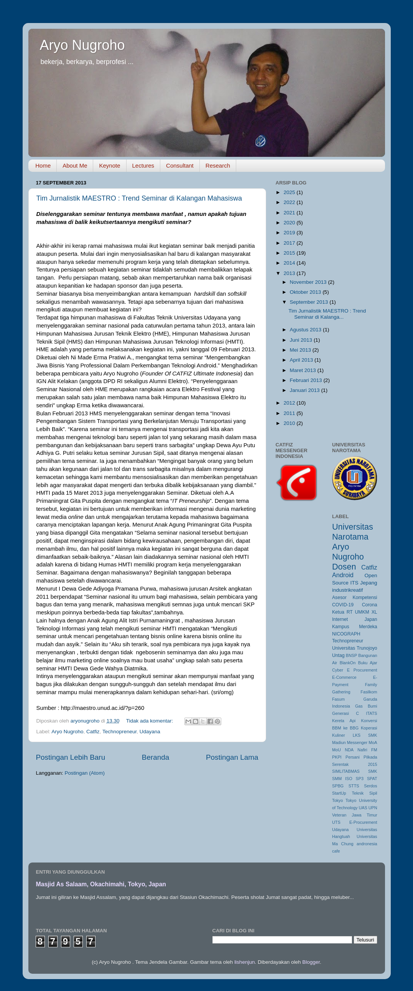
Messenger (357, 742)
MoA (373, 742)
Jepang (368, 583)
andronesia (367, 843)
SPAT (372, 778)
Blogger (311, 962)
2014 (289, 263)
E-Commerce (344, 677)
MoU (336, 749)
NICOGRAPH (346, 634)
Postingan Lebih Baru (70, 757)
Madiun (339, 742)
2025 (289, 192)
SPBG (338, 786)
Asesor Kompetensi (354, 597)
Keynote (109, 165)
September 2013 (310, 302)
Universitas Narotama (352, 532)
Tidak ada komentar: (150, 721)
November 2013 (309, 282)
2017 (289, 243)
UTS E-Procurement (354, 822)
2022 (289, 202)
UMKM (362, 612)
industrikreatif (347, 590)
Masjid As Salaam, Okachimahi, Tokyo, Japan (101, 884)
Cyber (337, 670)
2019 (289, 232)
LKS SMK (365, 735)
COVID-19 (343, 604)
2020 (289, 223)
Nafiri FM (367, 749)
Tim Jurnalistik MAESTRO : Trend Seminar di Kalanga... (327, 314)
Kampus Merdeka (354, 626)
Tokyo (337, 800)
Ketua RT (342, 612)
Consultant (180, 165)
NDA (349, 749)
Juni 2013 (302, 340)
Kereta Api (343, 720)
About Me (75, 165)
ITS (354, 583)
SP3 (360, 778)
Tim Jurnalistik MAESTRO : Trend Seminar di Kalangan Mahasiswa (139, 198)
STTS (354, 786)
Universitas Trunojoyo (354, 648)
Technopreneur (119, 731)
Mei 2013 (301, 350)
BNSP (351, 655)
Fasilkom (368, 692)
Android (343, 574)
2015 (289, 253)
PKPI (337, 757)
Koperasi (369, 728)
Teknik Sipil (364, 793)
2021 (289, 213)
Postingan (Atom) (85, 773)
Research (218, 165)
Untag (338, 655)
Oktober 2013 (306, 292)
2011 (289, 413)
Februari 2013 (307, 380)
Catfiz (93, 731)
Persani (353, 757)
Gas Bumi (366, 706)
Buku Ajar (367, 662)
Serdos (370, 786)
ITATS (371, 713)
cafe (336, 851)
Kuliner (338, 735)
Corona (369, 604)
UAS (363, 807)
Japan (370, 619)
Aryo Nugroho (82, 45)
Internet (340, 619)
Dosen (344, 566)
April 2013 (302, 360)
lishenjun (244, 962)
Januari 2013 (305, 390)
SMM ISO (342, 778)
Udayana (150, 731)
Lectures (143, 165)
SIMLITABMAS (346, 771)
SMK (372, 771)
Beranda (155, 757)
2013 (289, 273)
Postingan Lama (232, 757)
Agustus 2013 (306, 330)
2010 (289, 423)
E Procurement (362, 670)
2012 (289, 403)
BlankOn (347, 662)
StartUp (339, 793)
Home (43, 165)
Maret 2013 (304, 370)
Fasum (338, 699)
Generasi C (345, 713)
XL (374, 612)
